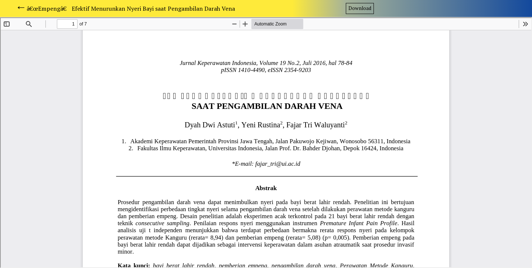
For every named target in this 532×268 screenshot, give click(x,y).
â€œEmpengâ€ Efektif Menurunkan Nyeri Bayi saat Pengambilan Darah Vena (131, 8)
